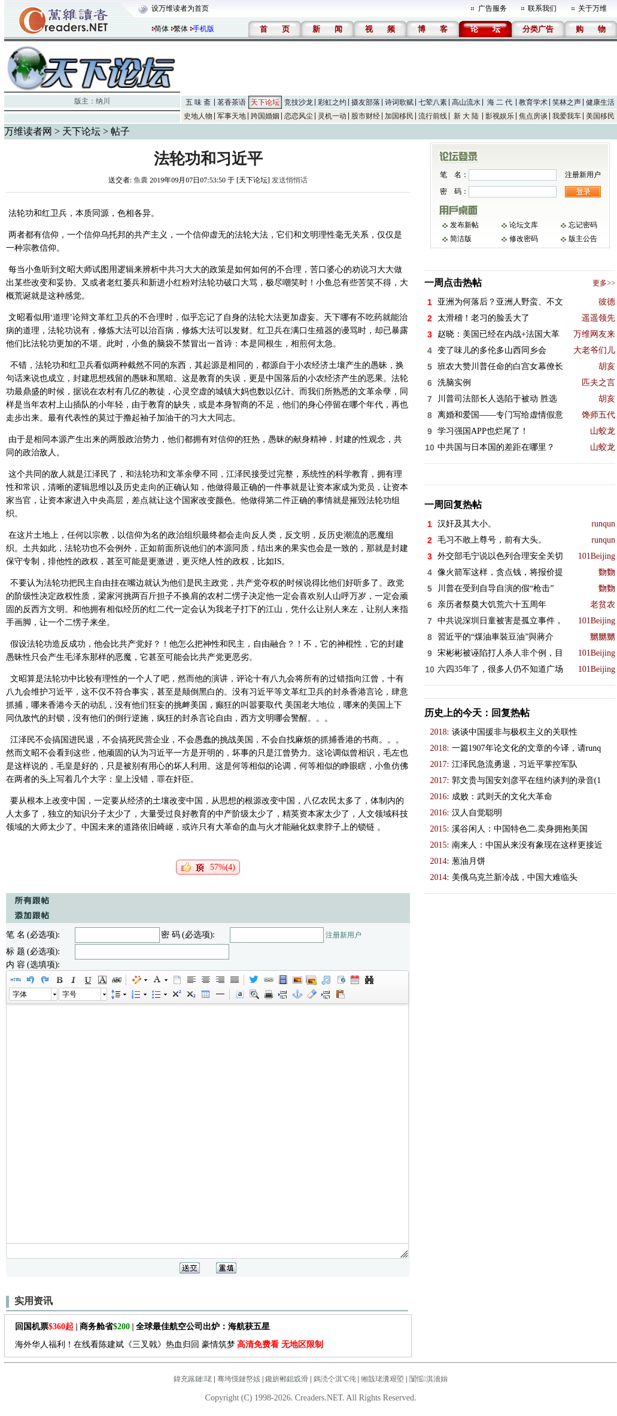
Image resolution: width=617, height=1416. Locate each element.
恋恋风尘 (298, 116)
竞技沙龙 (298, 102)
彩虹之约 (332, 102)
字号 (69, 994)
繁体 (181, 29)
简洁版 (461, 239)
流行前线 (432, 116)
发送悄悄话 (290, 180)
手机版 (203, 29)
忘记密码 (583, 225)
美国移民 (600, 116)
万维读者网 (28, 131)
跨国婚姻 (265, 116)
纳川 (103, 101)
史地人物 (198, 116)
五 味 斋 (198, 102)
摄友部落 (365, 102)
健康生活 (600, 102)
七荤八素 (432, 102)
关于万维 (592, 8)
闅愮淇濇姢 (428, 1379)
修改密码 (523, 239)
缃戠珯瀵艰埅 (382, 1379)
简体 (161, 29)
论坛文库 (523, 225)
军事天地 (231, 116)
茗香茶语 (231, 102)
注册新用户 (343, 935)
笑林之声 (566, 102)
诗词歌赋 (399, 102)
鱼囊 (140, 180)
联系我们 (542, 8)
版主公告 (583, 239)
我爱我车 (566, 116)
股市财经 (365, 116)
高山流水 (466, 102)
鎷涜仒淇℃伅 (335, 1379)
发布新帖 (464, 225)
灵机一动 (332, 116)
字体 (20, 994)
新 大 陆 (466, 116)
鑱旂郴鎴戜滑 (286, 1379)
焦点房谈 (533, 116)
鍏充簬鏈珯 (193, 1379)
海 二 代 (499, 102)
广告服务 (492, 8)
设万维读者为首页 (180, 8)
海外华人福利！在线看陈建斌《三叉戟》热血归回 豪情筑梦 (169, 1344)
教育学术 (533, 102)
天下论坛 (265, 102)
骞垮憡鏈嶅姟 (238, 1379)
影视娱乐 (499, 116)
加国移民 (399, 116)
